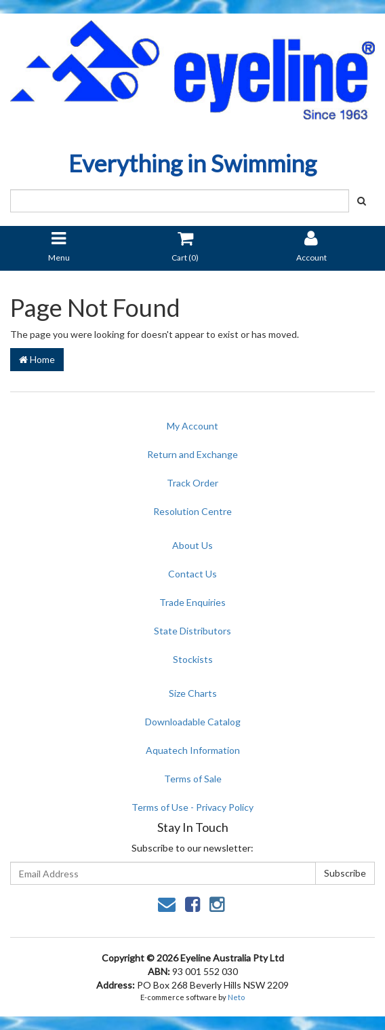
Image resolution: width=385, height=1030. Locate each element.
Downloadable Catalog (193, 721)
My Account (192, 426)
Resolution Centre (192, 511)
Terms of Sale (193, 778)
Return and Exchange (192, 454)
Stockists (193, 659)
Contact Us (192, 573)
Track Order (192, 483)
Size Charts (193, 693)
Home (37, 359)
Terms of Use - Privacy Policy (192, 807)
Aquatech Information (193, 750)
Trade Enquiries (192, 602)
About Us (192, 545)
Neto (236, 997)
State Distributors (192, 630)
